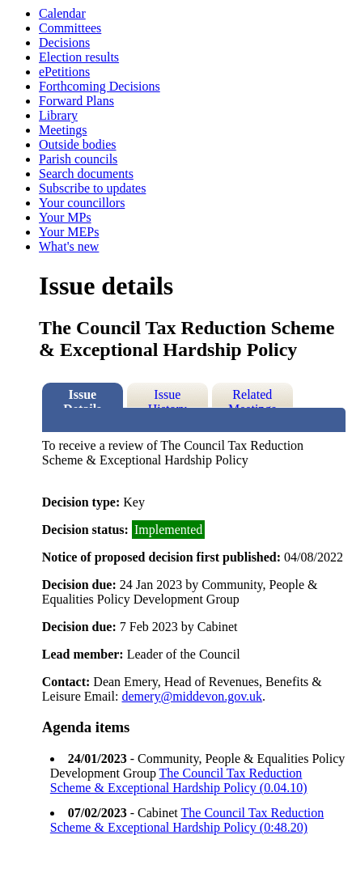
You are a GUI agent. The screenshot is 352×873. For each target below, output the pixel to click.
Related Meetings (252, 398)
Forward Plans (76, 101)
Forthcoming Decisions (99, 86)
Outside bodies (78, 144)
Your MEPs (69, 232)
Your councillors (82, 203)
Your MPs (65, 217)
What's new (69, 246)
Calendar (62, 13)
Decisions (64, 42)
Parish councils (78, 159)
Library (58, 115)
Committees (70, 28)
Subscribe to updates (92, 188)
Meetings (63, 130)
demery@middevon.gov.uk (191, 696)
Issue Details (82, 398)
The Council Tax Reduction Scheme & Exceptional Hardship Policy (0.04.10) (178, 780)
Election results (79, 57)
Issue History (167, 398)
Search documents (86, 173)
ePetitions (64, 71)
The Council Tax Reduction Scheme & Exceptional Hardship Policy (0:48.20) (187, 820)
